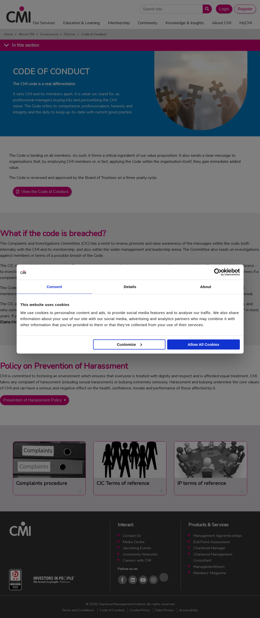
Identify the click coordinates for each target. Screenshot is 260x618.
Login (224, 9)
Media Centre (134, 541)
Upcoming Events (137, 547)
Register (245, 9)
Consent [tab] (54, 287)
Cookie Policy (140, 610)
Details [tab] (130, 287)
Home (8, 34)
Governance (49, 34)
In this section (25, 45)
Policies (69, 34)
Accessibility (188, 610)
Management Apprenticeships (217, 535)
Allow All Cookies (203, 344)
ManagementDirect (208, 566)
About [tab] (205, 287)
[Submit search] (206, 9)
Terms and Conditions (78, 610)
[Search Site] (171, 9)
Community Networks (140, 554)
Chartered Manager (209, 547)
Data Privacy (164, 610)
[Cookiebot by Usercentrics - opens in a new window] (218, 272)
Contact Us (132, 535)
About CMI (26, 34)
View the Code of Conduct (44, 192)
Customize (129, 344)
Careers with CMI (137, 560)
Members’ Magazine (209, 572)
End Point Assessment (211, 541)
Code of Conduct (112, 610)
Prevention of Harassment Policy (32, 400)
